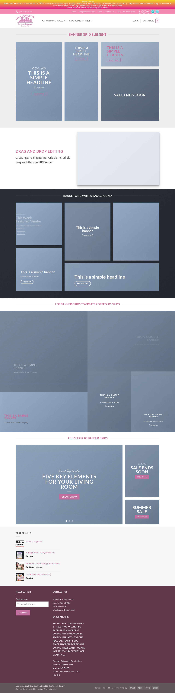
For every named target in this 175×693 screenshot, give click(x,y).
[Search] (43, 20)
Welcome (51, 21)
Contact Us (109, 12)
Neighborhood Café (87, 12)
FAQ (118, 12)
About (74, 12)
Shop (88, 21)
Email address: (22, 599)
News (100, 12)
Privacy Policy (121, 688)
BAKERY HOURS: (61, 617)
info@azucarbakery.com (64, 609)
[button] (129, 12)
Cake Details (76, 21)
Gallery (62, 21)
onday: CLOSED (61, 668)
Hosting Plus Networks (46, 689)
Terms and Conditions (104, 688)
